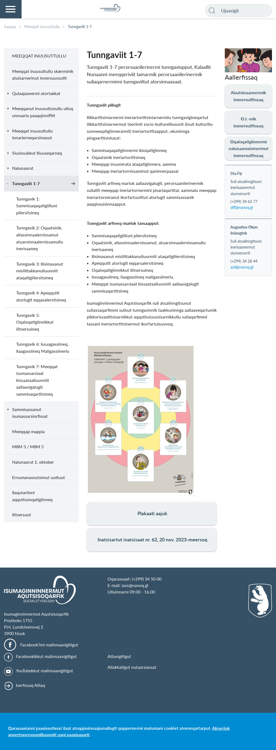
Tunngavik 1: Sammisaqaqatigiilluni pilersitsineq (36, 205)
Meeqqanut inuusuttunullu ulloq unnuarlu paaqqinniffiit (42, 112)
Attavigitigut (119, 656)
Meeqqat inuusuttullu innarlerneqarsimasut (32, 134)
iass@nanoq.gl (135, 585)
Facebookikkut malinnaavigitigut (46, 656)
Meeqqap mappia (28, 431)
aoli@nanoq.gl (241, 267)
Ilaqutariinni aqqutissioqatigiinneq (32, 496)
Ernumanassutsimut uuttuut (38, 477)
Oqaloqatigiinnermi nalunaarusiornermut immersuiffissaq (248, 148)
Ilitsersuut (21, 514)
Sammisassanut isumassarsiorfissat (30, 413)
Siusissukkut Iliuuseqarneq (37, 152)
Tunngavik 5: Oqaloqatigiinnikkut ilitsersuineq (35, 322)
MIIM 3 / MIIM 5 (28, 446)
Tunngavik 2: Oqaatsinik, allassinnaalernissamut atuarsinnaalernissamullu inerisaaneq (39, 238)
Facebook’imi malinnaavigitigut (49, 644)
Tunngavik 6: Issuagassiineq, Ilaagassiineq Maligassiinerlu (42, 347)
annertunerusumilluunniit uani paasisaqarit (48, 734)
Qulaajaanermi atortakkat (36, 93)
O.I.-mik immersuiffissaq (248, 122)
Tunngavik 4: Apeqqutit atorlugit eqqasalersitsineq (41, 296)
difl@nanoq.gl (241, 207)
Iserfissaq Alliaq (30, 685)
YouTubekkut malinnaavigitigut (44, 670)
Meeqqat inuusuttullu (39, 55)
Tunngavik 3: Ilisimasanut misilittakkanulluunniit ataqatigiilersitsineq (39, 270)
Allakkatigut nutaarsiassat (132, 667)
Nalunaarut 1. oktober (33, 461)
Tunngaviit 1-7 (26, 183)
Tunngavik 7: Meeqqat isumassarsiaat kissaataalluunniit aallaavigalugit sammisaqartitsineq (37, 380)
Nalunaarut (22, 168)
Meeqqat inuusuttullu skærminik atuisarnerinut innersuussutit (42, 75)
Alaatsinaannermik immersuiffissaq (248, 96)
